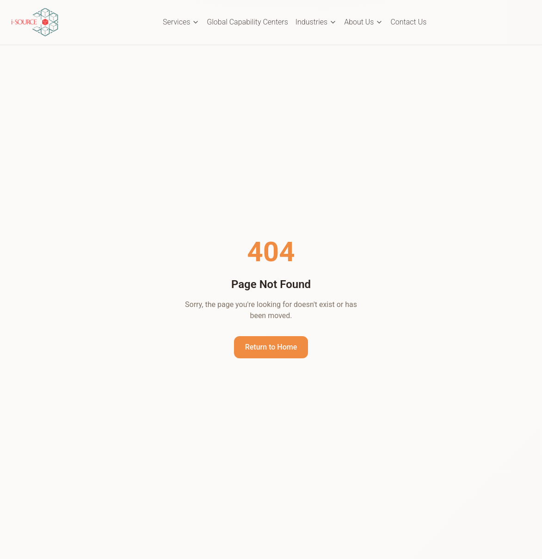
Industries (316, 22)
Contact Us (408, 22)
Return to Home (271, 347)
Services (181, 22)
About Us (363, 22)
